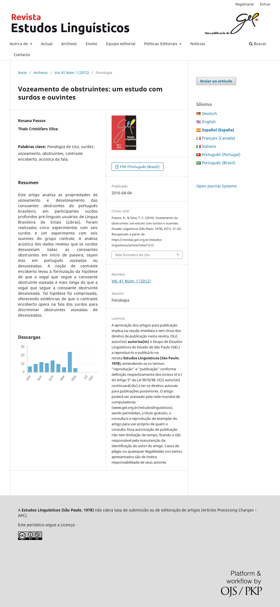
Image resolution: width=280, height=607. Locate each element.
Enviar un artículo (216, 81)
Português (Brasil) (218, 162)
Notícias (197, 43)
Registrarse (244, 4)
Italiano (209, 146)
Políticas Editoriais (161, 43)
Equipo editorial (120, 43)
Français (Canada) (218, 138)
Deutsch (209, 113)
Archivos (69, 43)
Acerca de (19, 43)
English (209, 121)
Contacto (22, 54)
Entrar (265, 4)
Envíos (91, 43)
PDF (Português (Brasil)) (139, 166)
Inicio (22, 72)
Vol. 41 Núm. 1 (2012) (71, 72)
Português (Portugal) (221, 154)
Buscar (257, 43)
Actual (46, 43)
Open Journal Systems (216, 186)
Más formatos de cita (132, 254)
